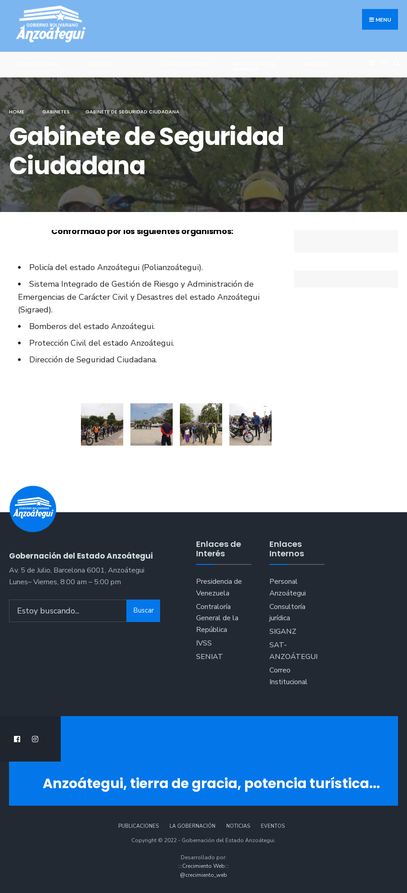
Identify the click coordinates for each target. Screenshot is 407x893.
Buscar (143, 610)
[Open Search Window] (395, 63)
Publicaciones (38, 64)
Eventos (273, 826)
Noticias (238, 826)
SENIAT (209, 657)
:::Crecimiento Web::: (203, 866)
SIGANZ (282, 631)
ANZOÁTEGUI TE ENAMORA (254, 66)
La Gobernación (192, 826)
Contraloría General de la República (217, 618)
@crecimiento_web (203, 875)
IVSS (204, 643)
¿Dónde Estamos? (186, 64)
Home (16, 111)
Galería (100, 64)
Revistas (316, 64)
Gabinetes (56, 111)
